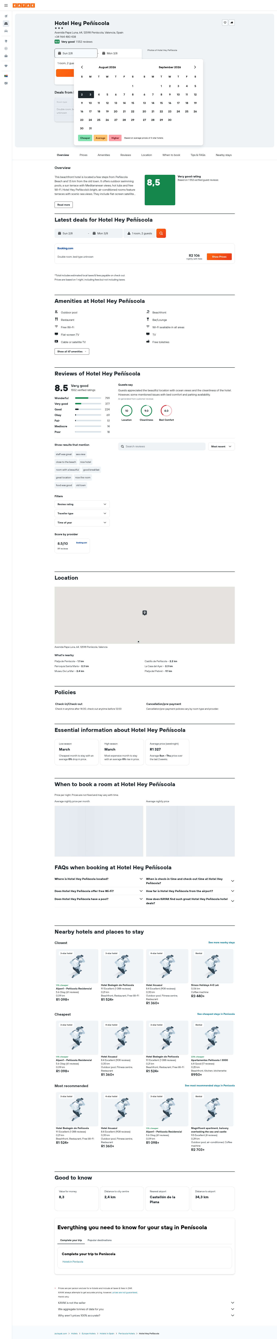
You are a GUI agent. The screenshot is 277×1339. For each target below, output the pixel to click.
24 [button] (90, 120)
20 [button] (115, 111)
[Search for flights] (6, 16)
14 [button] (124, 103)
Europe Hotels (89, 1333)
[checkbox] (72, 545)
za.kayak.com (61, 1333)
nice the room (82, 477)
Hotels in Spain (107, 1333)
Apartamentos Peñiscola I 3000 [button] (209, 1060)
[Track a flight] (6, 48)
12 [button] (107, 103)
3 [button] (90, 94)
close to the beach (66, 462)
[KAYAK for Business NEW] (6, 55)
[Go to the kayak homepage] (24, 5)
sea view (80, 454)
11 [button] (99, 103)
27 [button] (115, 120)
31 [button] (90, 128)
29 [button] (132, 120)
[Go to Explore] (6, 41)
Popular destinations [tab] (100, 1240)
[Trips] (6, 65)
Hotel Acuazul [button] (154, 985)
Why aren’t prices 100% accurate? (146, 1315)
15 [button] (132, 103)
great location (63, 477)
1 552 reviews (84, 41)
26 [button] (107, 120)
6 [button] (116, 94)
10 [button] (90, 103)
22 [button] (132, 111)
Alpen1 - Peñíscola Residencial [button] (74, 988)
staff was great (64, 454)
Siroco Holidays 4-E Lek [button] (205, 985)
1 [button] (132, 86)
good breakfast (91, 469)
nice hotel (85, 462)
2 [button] (82, 94)
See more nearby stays (221, 942)
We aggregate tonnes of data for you (146, 1309)
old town (81, 485)
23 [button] (81, 120)
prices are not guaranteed (125, 1292)
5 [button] (107, 94)
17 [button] (90, 111)
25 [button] (98, 120)
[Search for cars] (6, 31)
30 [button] (82, 128)
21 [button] (124, 111)
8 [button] (133, 94)
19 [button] (107, 111)
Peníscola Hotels (127, 1333)
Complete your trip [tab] (71, 1240)
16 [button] (82, 111)
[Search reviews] (164, 446)
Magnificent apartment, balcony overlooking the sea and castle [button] (209, 1130)
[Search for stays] (6, 23)
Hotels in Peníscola (73, 1261)
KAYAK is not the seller (146, 1303)
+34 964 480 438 (65, 36)
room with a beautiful (67, 469)
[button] (6, 5)
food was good (64, 485)
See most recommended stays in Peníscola (210, 1085)
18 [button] (99, 111)
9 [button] (82, 103)
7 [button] (124, 94)
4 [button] (99, 94)
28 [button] (124, 120)
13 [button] (115, 103)
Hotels (74, 1333)
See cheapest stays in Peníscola (216, 1014)
